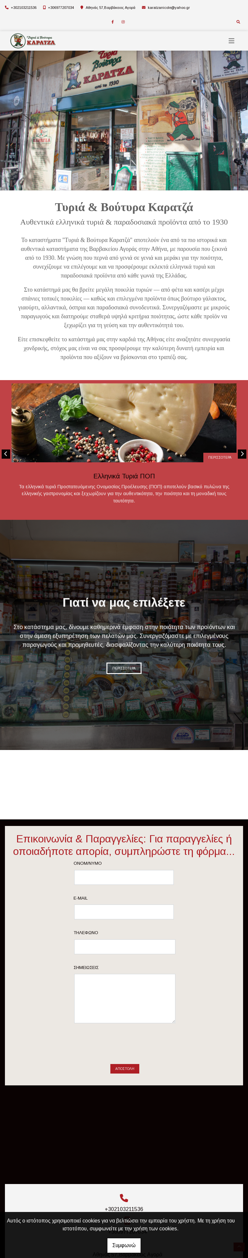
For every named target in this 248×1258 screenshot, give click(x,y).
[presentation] (125, 1046)
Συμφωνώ (124, 1245)
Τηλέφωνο (86, 932)
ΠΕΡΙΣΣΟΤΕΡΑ (220, 457)
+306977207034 (61, 8)
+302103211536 (23, 8)
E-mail (81, 898)
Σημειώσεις (86, 967)
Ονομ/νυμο (88, 863)
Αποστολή (124, 1069)
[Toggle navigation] (231, 41)
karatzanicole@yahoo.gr (169, 8)
